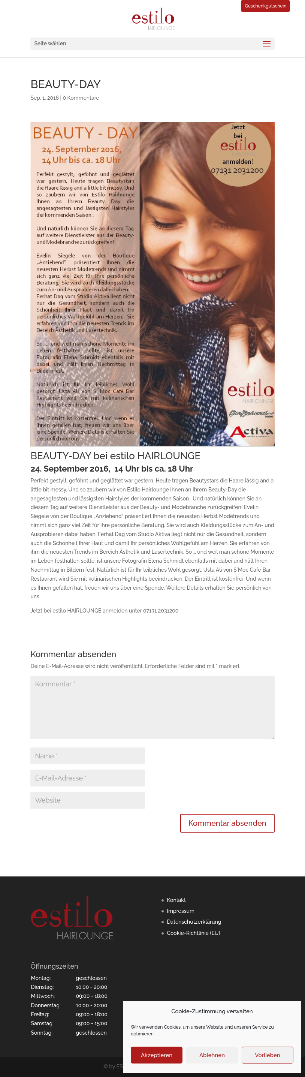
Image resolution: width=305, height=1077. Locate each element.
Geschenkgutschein (265, 6)
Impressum (180, 911)
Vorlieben (267, 1055)
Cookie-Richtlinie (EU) (193, 933)
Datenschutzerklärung (194, 922)
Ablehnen (212, 1055)
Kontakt (176, 900)
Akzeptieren (156, 1055)
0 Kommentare (81, 98)
